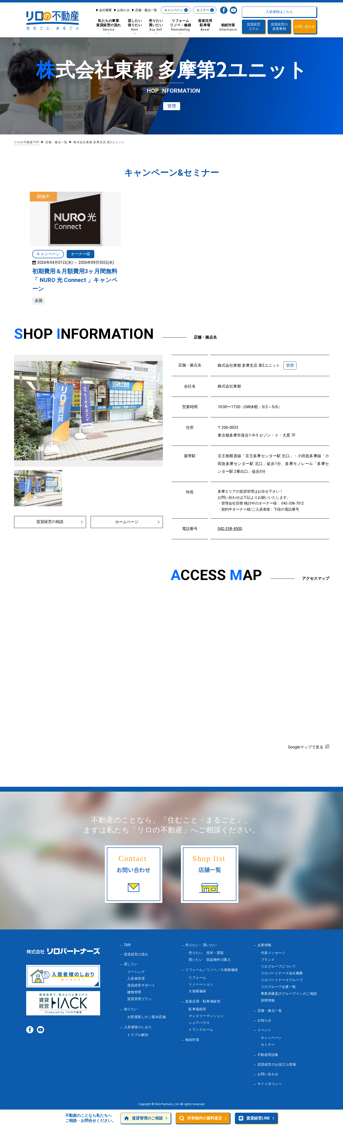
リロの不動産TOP (26, 142)
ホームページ (126, 522)
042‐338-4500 (230, 528)
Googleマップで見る (305, 747)
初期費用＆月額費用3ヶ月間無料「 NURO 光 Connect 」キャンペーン (75, 280)
